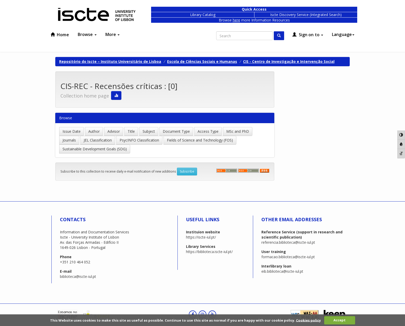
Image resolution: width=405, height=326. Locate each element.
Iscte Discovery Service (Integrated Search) (306, 14)
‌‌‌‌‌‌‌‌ (264, 171)
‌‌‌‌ (248, 171)
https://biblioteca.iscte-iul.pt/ (209, 251)
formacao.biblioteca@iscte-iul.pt (288, 256)
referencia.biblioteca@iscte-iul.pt (288, 242)
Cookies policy (308, 320)
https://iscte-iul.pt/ (201, 237)
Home (60, 35)
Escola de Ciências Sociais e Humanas (202, 61)
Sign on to (307, 35)
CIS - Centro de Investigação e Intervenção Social (288, 61)
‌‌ (226, 171)
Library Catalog (202, 14)
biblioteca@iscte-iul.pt (78, 276)
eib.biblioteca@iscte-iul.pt (282, 271)
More (112, 34)
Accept (339, 320)
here (236, 20)
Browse (87, 34)
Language (343, 34)
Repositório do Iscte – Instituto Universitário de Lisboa (110, 61)
